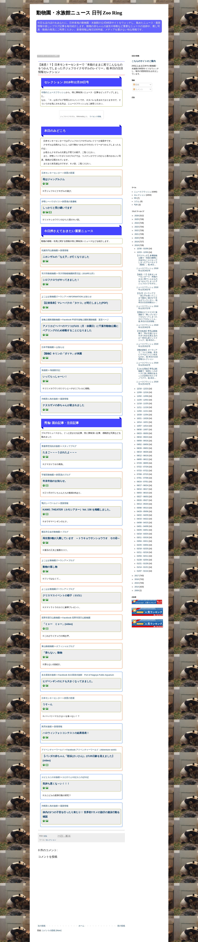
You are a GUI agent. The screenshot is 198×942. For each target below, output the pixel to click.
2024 (137, 223)
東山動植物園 (48, 646)
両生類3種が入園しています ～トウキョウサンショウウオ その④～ (81, 538)
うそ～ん (47, 704)
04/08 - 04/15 (143, 522)
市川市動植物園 (49, 273)
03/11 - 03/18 (143, 537)
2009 (137, 590)
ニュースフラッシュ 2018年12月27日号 (147, 307)
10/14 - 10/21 (143, 422)
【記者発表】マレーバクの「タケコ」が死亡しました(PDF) (75, 303)
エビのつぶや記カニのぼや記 (75, 777)
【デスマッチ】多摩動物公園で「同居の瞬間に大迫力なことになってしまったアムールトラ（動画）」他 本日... (146, 260)
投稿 (136, 85)
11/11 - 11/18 (143, 407)
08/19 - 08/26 (143, 452)
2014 (137, 587)
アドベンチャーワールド (53, 750)
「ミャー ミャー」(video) (58, 624)
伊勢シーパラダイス (51, 201)
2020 (137, 238)
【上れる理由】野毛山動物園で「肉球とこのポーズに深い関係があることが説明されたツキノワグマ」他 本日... (146, 373)
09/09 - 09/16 (143, 441)
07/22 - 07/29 (143, 467)
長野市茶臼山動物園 (51, 617)
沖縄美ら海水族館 (50, 399)
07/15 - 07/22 (143, 470)
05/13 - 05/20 (143, 504)
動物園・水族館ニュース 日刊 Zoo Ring (79, 13)
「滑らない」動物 (52, 652)
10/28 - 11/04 (143, 415)
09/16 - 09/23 (143, 437)
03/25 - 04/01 (143, 530)
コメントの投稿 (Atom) (51, 930)
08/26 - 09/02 (143, 448)
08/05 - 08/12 (143, 459)
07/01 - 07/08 (143, 478)
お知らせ (60, 347)
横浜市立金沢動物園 (51, 532)
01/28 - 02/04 (143, 560)
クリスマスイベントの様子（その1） (63, 595)
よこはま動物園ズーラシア (54, 296)
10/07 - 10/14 (143, 426)
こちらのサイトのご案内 (144, 61)
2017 (137, 575)
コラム (137, 201)
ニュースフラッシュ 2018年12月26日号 (147, 326)
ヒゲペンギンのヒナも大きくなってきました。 (68, 681)
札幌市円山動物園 (50, 250)
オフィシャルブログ (65, 646)
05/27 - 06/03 (143, 496)
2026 (137, 215)
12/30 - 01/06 (143, 248)
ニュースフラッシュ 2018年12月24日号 (147, 364)
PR (135, 198)
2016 (137, 579)
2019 (137, 242)
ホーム (81, 926)
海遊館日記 (55, 370)
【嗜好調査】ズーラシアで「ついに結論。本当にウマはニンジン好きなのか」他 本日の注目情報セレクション (147, 354)
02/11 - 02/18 (143, 552)
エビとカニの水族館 (51, 777)
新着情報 (64, 250)
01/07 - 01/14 (143, 571)
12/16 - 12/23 (143, 389)
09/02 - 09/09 (143, 444)
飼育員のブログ (63, 475)
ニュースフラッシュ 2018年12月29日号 (147, 269)
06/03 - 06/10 (143, 493)
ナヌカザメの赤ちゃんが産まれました (63, 405)
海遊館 (45, 370)
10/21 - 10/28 (143, 418)
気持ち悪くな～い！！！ (56, 783)
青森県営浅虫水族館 (51, 446)
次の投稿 (41, 926)
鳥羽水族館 (47, 726)
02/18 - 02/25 (143, 549)
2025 (137, 219)
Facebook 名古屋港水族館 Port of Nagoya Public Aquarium (86, 675)
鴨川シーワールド (50, 503)
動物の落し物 (50, 566)
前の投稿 (121, 926)
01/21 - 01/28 (143, 563)
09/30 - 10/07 (143, 429)
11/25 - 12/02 (143, 400)
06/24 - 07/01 (143, 481)
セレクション (51, 840)
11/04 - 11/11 (143, 411)
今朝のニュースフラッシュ (53, 92)
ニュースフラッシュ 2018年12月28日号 (147, 288)
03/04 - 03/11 (143, 541)
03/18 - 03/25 (143, 534)
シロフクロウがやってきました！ (61, 280)
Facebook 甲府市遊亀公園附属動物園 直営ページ (85, 319)
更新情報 (64, 503)
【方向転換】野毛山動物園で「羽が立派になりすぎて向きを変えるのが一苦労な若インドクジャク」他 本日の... (146, 335)
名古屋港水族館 (49, 675)
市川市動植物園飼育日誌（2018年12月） (77, 273)
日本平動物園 (48, 347)
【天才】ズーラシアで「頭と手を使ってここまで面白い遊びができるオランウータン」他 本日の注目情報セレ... (146, 297)
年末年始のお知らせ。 (55, 481)
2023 (137, 227)
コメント (138, 89)
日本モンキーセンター (52, 173)
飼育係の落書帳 (69, 201)
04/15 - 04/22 (143, 519)
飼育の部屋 (69, 173)
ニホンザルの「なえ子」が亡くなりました (66, 256)
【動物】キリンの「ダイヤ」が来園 (62, 353)
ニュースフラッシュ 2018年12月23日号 (147, 383)
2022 (137, 230)
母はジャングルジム (54, 179)
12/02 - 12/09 (143, 396)
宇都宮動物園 (48, 475)
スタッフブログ (69, 446)
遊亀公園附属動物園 (51, 319)
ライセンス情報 (95, 116)
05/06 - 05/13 (143, 508)
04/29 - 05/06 (143, 511)
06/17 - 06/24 (143, 485)
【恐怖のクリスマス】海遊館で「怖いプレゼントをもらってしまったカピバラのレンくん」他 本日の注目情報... (146, 316)
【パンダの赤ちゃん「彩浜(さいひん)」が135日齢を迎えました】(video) (78, 758)
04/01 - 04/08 (143, 526)
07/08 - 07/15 (143, 474)
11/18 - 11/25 (143, 403)
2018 (137, 245)
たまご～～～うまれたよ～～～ (60, 452)
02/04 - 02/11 (143, 556)
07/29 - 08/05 (143, 463)
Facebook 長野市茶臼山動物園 (76, 617)
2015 (137, 583)
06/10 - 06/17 (143, 489)
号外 (136, 205)
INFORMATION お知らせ (80, 296)
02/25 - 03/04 (143, 545)
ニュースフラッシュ (142, 192)
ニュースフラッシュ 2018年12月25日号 (147, 345)
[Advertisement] (88, 43)
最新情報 (64, 399)
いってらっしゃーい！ (55, 376)
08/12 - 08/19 (143, 455)
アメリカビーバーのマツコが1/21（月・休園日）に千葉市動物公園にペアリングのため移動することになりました (80, 328)
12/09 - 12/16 (143, 392)
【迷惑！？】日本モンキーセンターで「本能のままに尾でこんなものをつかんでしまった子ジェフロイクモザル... (146, 279)
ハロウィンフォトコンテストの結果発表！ (66, 733)
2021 (137, 234)
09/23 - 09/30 (143, 433)
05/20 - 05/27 (143, 500)
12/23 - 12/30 (143, 252)
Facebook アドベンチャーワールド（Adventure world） (92, 750)
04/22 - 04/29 (143, 515)
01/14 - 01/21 (143, 567)
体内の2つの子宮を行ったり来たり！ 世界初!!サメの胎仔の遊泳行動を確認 (81, 814)
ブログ (65, 532)
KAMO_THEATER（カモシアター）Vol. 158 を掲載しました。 (77, 509)
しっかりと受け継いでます (57, 207)
